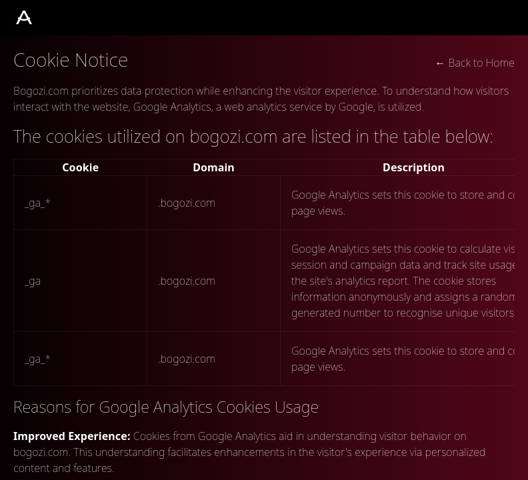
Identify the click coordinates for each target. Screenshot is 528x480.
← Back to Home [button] (475, 62)
